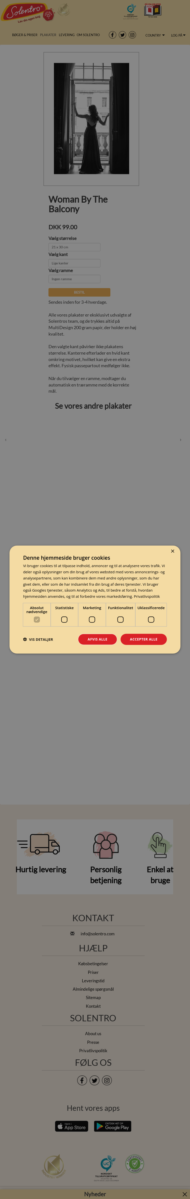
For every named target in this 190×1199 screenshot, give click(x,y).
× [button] (172, 551)
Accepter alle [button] (143, 639)
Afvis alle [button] (97, 639)
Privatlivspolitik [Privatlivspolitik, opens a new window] (147, 596)
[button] (38, 639)
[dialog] (94, 600)
